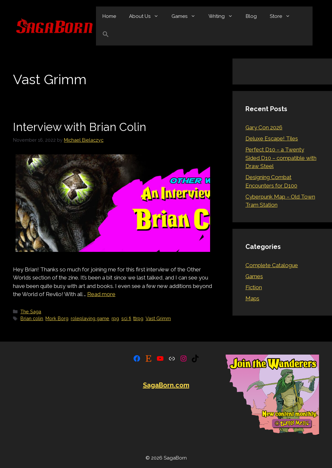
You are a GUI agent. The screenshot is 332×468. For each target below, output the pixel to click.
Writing (223, 16)
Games (187, 16)
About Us (147, 16)
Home (109, 16)
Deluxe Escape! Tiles (271, 138)
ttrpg (138, 318)
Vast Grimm (158, 318)
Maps (252, 298)
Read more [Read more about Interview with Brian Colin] (101, 294)
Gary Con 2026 (263, 127)
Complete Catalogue (271, 265)
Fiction (253, 287)
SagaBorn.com (166, 385)
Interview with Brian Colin (79, 127)
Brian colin (31, 318)
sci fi (126, 318)
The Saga (30, 311)
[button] (105, 36)
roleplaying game (90, 318)
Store (283, 16)
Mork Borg (56, 318)
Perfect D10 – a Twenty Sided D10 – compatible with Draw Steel (280, 157)
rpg (115, 318)
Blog (251, 16)
